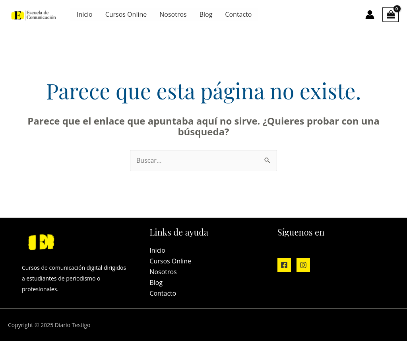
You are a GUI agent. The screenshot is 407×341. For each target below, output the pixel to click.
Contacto (238, 14)
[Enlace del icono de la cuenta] (369, 14)
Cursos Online (126, 14)
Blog (206, 14)
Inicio (85, 14)
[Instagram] (303, 265)
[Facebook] (284, 265)
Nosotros (172, 14)
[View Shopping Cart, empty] (390, 14)
